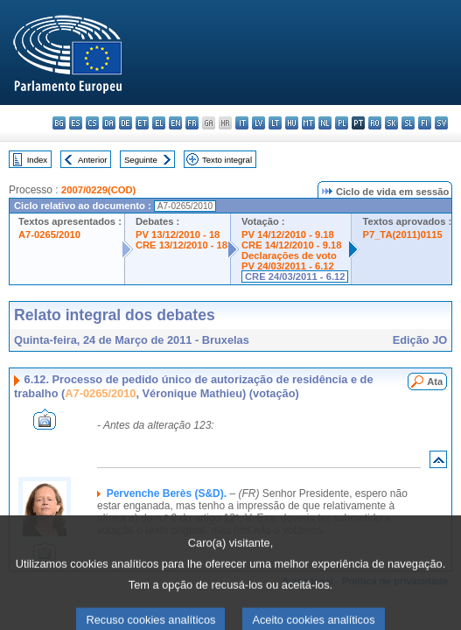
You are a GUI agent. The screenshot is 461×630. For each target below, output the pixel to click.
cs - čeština (92, 123)
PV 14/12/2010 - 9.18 (287, 234)
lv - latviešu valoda (258, 123)
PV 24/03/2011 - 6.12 (287, 266)
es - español (75, 123)
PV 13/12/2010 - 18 (178, 234)
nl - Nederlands (325, 123)
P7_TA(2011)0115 (402, 234)
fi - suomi (424, 123)
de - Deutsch (125, 123)
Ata (435, 381)
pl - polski (341, 123)
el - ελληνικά (158, 123)
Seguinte (140, 159)
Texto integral (227, 159)
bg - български (59, 123)
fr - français (192, 123)
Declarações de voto (289, 255)
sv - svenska (441, 123)
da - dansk (108, 123)
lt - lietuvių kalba (275, 123)
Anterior (93, 159)
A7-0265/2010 (49, 234)
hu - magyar (291, 123)
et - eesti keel (142, 123)
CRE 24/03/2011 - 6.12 (295, 276)
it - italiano (241, 123)
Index (37, 159)
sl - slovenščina (408, 123)
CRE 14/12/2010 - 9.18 (291, 245)
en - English (175, 123)
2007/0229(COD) (98, 190)
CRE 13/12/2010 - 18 (181, 245)
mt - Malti (308, 123)
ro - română (374, 123)
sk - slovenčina (391, 123)
